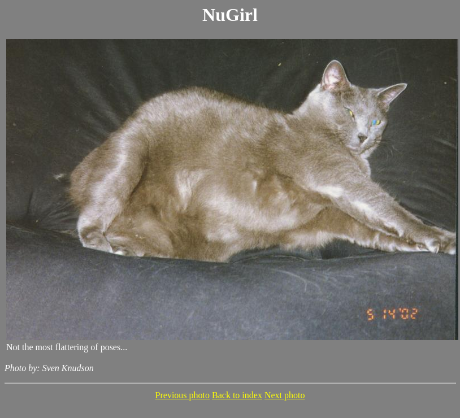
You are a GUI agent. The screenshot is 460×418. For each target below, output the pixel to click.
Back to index (237, 395)
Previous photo (182, 395)
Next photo (284, 395)
